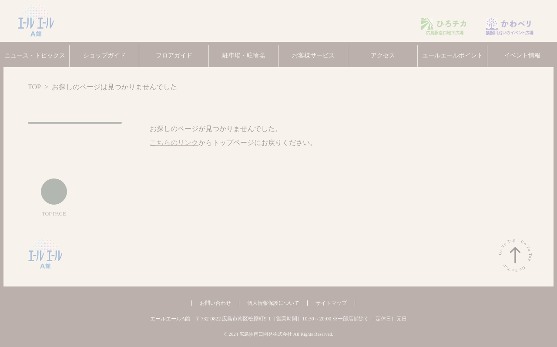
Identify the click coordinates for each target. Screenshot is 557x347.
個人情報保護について (275, 303)
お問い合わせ (218, 303)
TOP (35, 87)
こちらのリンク (171, 143)
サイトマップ (330, 303)
